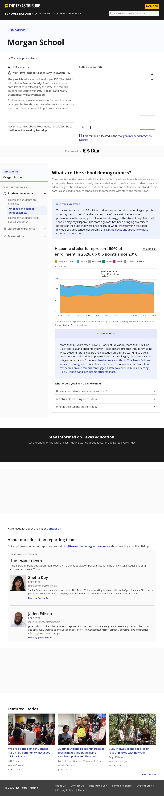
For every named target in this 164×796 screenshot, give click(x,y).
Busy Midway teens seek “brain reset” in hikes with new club (129, 751)
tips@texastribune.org (77, 546)
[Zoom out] (152, 79)
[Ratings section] (25, 236)
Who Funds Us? (98, 785)
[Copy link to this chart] (149, 249)
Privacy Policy (65, 790)
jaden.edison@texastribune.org (44, 622)
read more (103, 546)
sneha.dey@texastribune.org (42, 585)
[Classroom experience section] (25, 229)
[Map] (117, 101)
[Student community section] (25, 193)
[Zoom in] (152, 74)
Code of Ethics (145, 785)
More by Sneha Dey (39, 598)
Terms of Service (122, 785)
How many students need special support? (23, 220)
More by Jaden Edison (40, 637)
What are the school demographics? (21, 211)
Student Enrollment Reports (75, 325)
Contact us (54, 529)
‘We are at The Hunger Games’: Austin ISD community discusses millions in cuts (29, 752)
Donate (82, 790)
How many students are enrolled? (22, 202)
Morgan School (71, 13)
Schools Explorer (19, 13)
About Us (60, 785)
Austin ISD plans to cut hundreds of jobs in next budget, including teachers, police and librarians (81, 752)
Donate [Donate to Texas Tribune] (152, 6)
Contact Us (77, 785)
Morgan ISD (47, 13)
